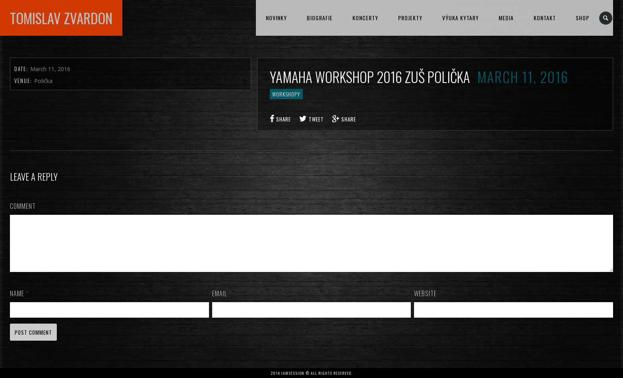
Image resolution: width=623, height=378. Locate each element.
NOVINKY (276, 18)
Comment (23, 206)
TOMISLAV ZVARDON (61, 18)
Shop (582, 18)
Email (222, 303)
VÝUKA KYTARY (460, 18)
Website (425, 303)
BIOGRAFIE (320, 18)
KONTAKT (545, 18)
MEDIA (506, 18)
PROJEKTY (410, 18)
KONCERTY (365, 18)
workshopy (286, 94)
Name (19, 303)
